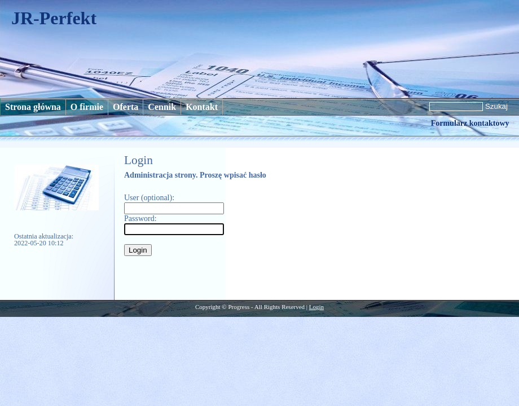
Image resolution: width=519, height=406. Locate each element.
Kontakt (202, 107)
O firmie (87, 107)
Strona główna (33, 107)
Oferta (125, 107)
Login (316, 306)
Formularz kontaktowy (470, 123)
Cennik (162, 107)
